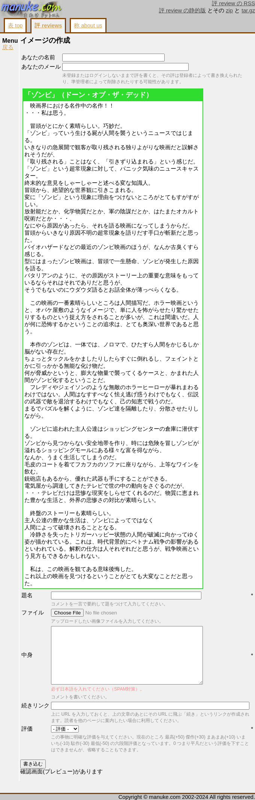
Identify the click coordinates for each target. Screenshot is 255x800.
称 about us (88, 25)
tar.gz (248, 10)
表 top (15, 25)
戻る (8, 47)
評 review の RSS (233, 3)
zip (229, 10)
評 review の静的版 (182, 10)
